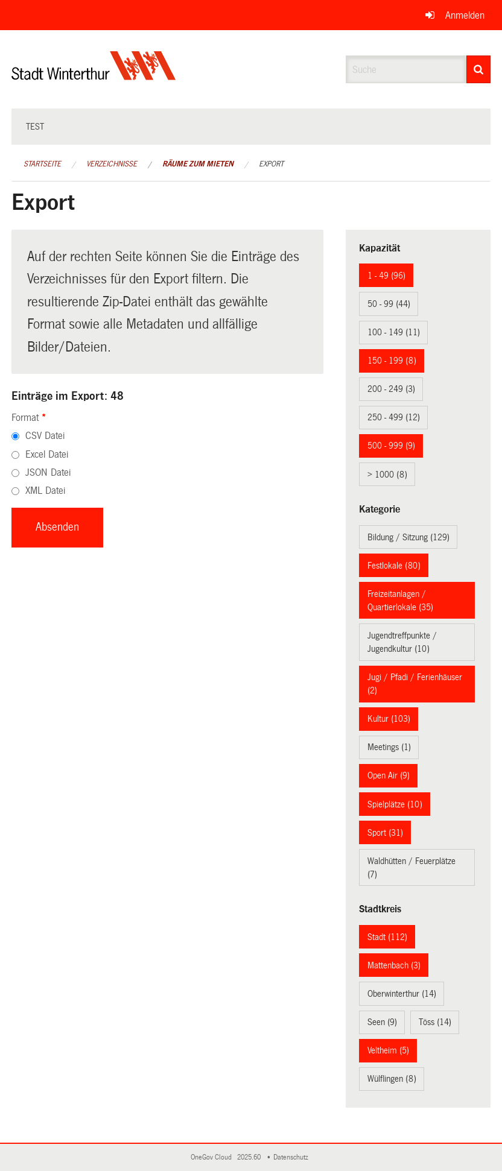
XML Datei (45, 490)
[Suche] (478, 69)
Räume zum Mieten (198, 164)
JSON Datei (48, 472)
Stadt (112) (387, 937)
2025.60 (249, 1157)
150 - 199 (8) (391, 360)
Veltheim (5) (388, 1050)
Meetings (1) (389, 747)
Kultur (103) (388, 719)
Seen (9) (382, 1022)
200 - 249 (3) (391, 389)
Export (271, 164)
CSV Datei (45, 436)
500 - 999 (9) (391, 445)
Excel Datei (46, 454)
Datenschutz (292, 1157)
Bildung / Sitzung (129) (408, 537)
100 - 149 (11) (393, 332)
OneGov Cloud (213, 1157)
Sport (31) (385, 833)
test (35, 126)
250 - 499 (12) (393, 417)
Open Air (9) (388, 775)
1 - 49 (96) (386, 275)
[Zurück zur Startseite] (93, 75)
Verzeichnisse (111, 164)
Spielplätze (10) (394, 804)
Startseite (42, 164)
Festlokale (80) (394, 565)
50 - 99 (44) (388, 304)
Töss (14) (435, 1022)
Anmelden (465, 15)
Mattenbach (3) (394, 965)
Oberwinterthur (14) (401, 994)
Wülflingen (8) (391, 1079)
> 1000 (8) (387, 474)
